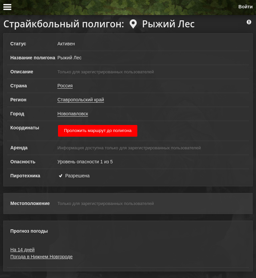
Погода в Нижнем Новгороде (41, 256)
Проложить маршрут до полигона (98, 130)
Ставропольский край (80, 99)
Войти (245, 6)
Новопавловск (72, 113)
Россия (65, 85)
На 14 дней (22, 249)
